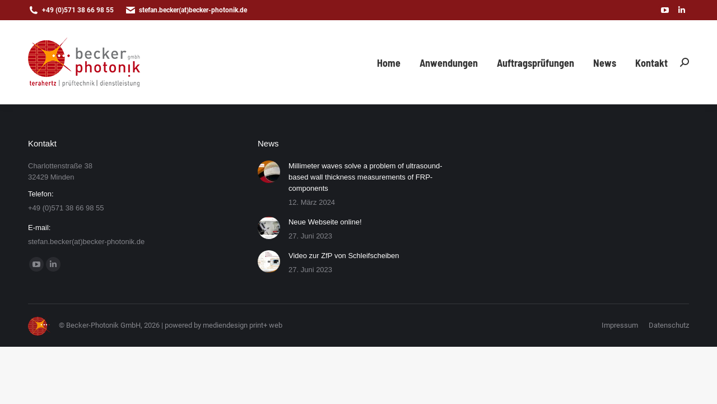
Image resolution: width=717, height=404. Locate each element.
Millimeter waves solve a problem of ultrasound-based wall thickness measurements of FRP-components (365, 177)
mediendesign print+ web (242, 325)
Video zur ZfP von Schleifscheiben (343, 255)
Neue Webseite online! (325, 222)
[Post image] (269, 171)
